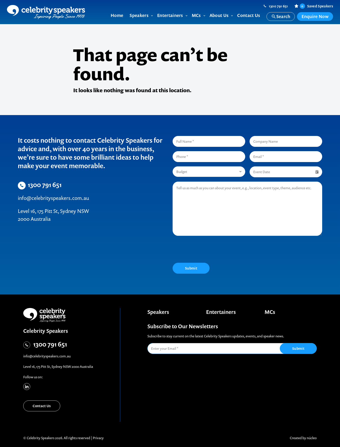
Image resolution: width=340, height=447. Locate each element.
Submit (191, 268)
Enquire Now (315, 16)
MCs (270, 311)
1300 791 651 (278, 6)
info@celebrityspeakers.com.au (53, 197)
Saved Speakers (316, 6)
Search (280, 16)
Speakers (158, 311)
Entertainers (221, 311)
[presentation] (206, 249)
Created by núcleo (303, 437)
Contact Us (42, 405)
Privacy (98, 437)
